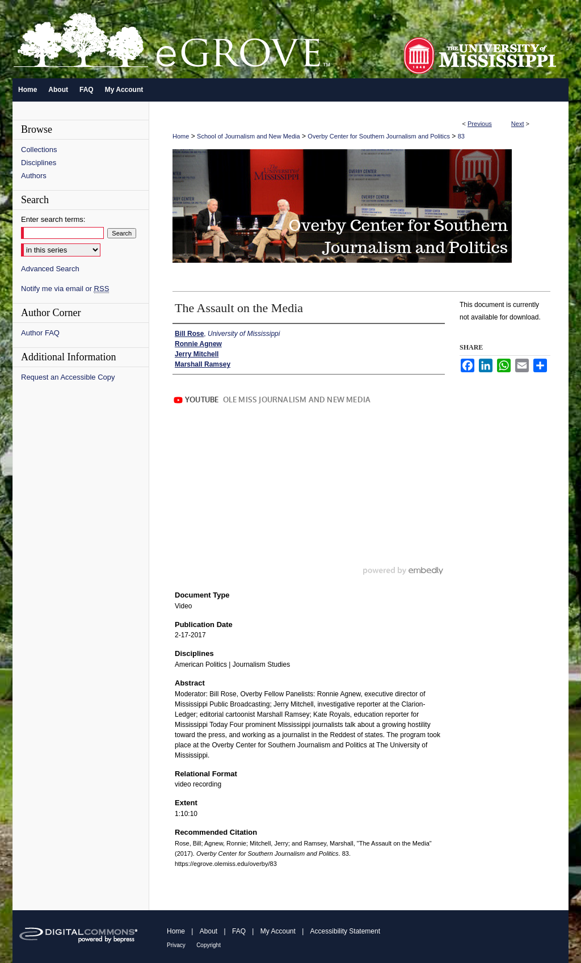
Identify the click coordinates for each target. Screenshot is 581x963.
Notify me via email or (65, 288)
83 (461, 136)
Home (180, 136)
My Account (278, 931)
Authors (34, 175)
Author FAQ (40, 333)
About (208, 931)
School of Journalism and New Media (248, 136)
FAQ (239, 931)
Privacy (176, 945)
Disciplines (38, 162)
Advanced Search (50, 268)
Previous (480, 123)
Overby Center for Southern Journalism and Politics (379, 136)
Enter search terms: (53, 219)
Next (517, 123)
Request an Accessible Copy (68, 377)
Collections (39, 149)
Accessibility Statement (345, 931)
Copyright (208, 945)
